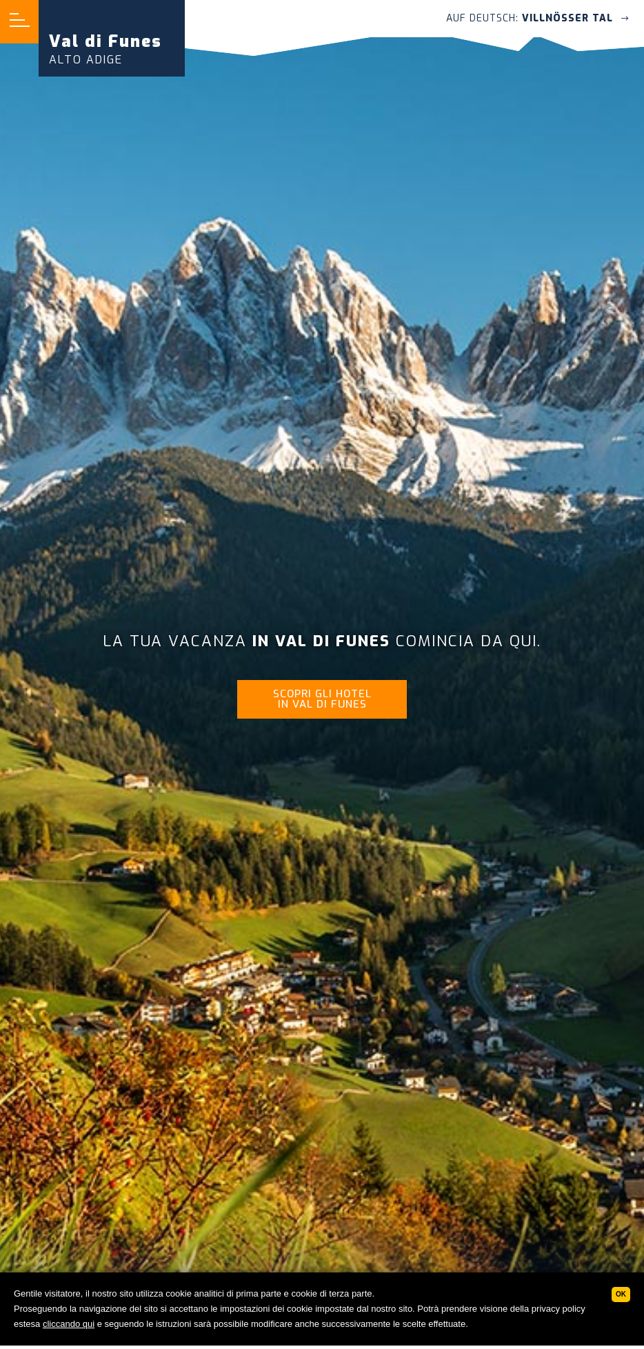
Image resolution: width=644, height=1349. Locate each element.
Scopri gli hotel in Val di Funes (322, 699)
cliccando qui (68, 1324)
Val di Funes (105, 48)
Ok (621, 1294)
